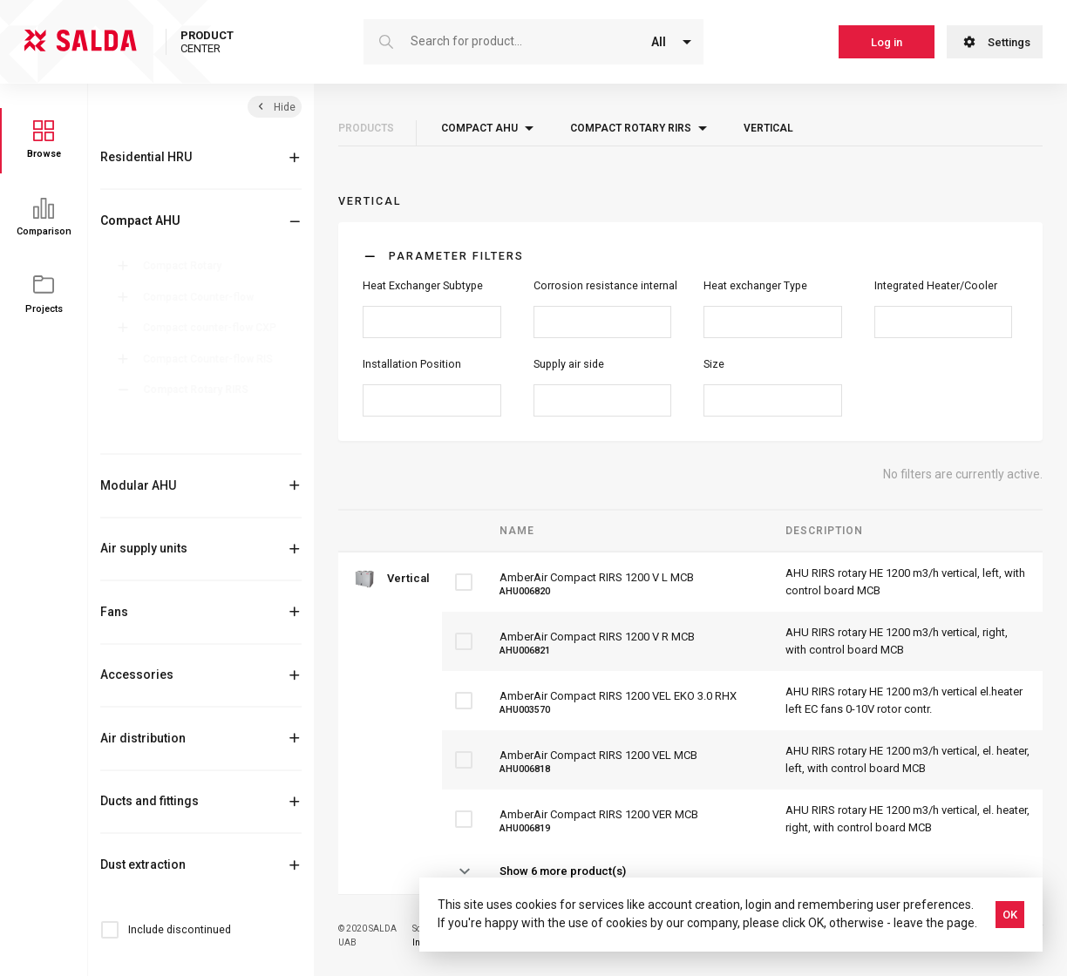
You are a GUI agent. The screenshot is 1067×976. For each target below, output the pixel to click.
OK (1009, 914)
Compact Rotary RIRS (199, 389)
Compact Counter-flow (201, 297)
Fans (114, 612)
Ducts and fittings (149, 801)
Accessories (136, 674)
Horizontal (180, 416)
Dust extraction (143, 864)
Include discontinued (179, 929)
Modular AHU (138, 485)
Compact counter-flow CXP (213, 328)
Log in (886, 42)
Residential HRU (146, 157)
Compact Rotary (185, 266)
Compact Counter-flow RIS (211, 359)
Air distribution (143, 738)
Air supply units (143, 548)
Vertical (174, 438)
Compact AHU (140, 220)
